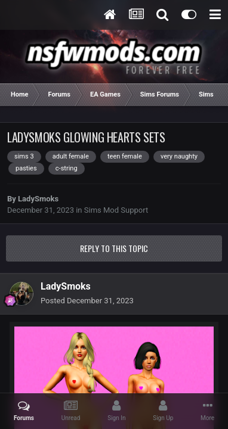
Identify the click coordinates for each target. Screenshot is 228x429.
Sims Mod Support (116, 210)
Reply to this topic (114, 248)
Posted (87, 300)
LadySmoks (38, 198)
